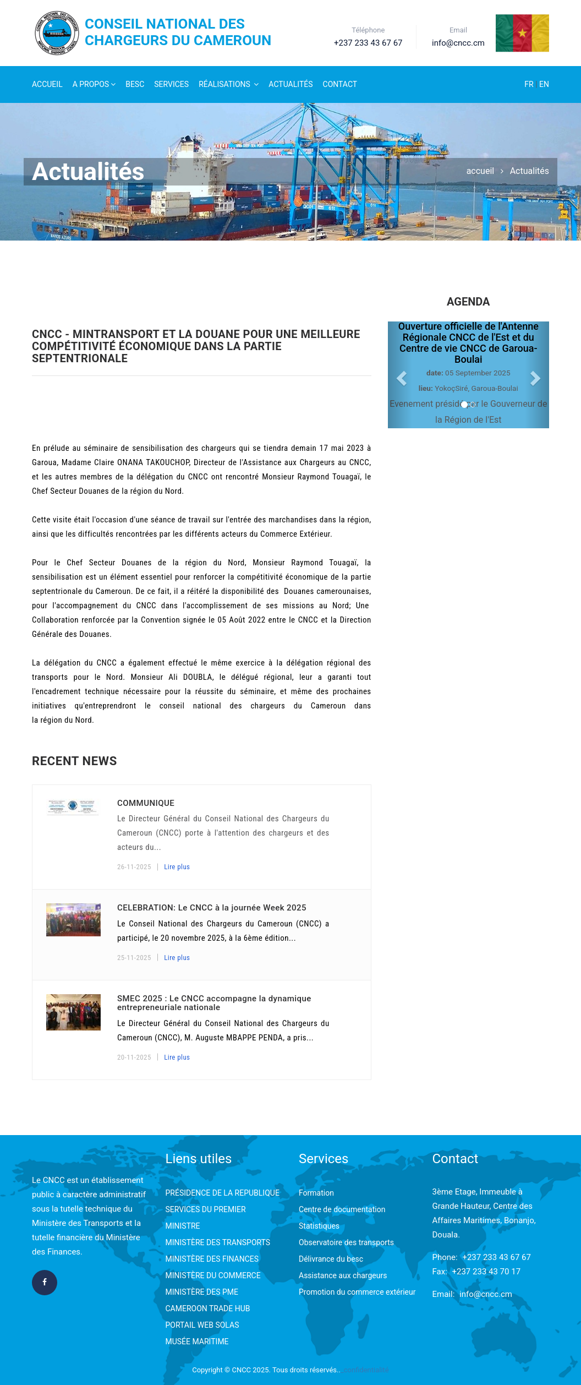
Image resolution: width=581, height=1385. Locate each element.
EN (544, 84)
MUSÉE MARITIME (197, 1341)
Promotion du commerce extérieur (357, 1292)
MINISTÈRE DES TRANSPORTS (218, 1242)
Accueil (47, 84)
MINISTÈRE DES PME (202, 1292)
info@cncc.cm (485, 1294)
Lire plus (177, 867)
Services (171, 84)
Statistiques (319, 1226)
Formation (316, 1192)
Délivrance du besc (331, 1259)
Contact (340, 84)
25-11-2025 (134, 957)
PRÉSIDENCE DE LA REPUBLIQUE (222, 1192)
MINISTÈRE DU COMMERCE (213, 1275)
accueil (481, 171)
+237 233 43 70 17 (486, 1272)
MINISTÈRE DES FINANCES (212, 1259)
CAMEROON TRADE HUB (208, 1308)
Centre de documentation (342, 1209)
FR (529, 84)
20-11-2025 (134, 1057)
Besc (134, 84)
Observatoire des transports (346, 1242)
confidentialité (366, 1370)
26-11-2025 (134, 867)
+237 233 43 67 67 (496, 1257)
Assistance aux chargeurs (343, 1275)
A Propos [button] (94, 84)
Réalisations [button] (229, 84)
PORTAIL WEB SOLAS (202, 1325)
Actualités (290, 84)
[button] (400, 374)
